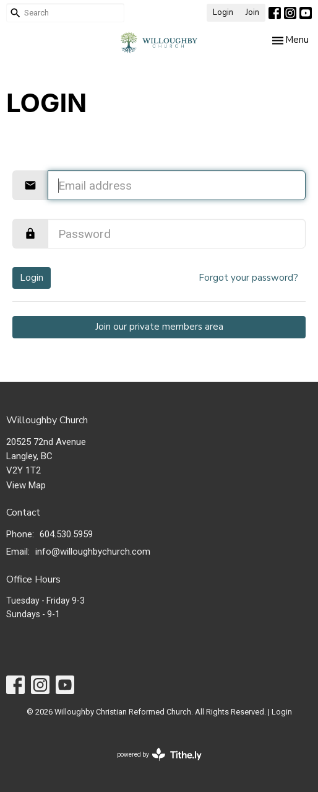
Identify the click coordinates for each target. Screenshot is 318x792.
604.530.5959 (66, 534)
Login (223, 12)
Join (252, 12)
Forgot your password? (248, 277)
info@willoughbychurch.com (92, 551)
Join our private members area (159, 326)
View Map (26, 485)
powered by (159, 754)
